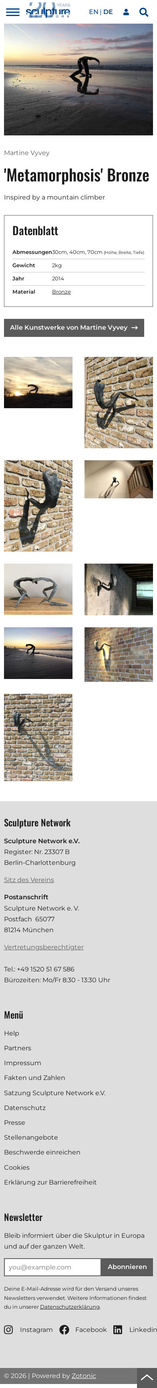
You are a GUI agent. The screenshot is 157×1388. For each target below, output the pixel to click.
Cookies (17, 1167)
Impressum (22, 1063)
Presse (14, 1122)
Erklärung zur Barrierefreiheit (50, 1182)
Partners (17, 1048)
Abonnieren (127, 1267)
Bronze (61, 291)
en (94, 12)
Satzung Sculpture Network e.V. (54, 1093)
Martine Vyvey (27, 153)
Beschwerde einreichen (42, 1152)
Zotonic (84, 1376)
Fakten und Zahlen (34, 1078)
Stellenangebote (31, 1137)
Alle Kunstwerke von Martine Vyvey (74, 327)
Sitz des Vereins (29, 880)
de (108, 12)
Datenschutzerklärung (70, 1306)
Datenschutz (25, 1108)
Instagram (28, 1330)
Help (11, 1033)
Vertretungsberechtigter (44, 947)
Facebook (83, 1330)
